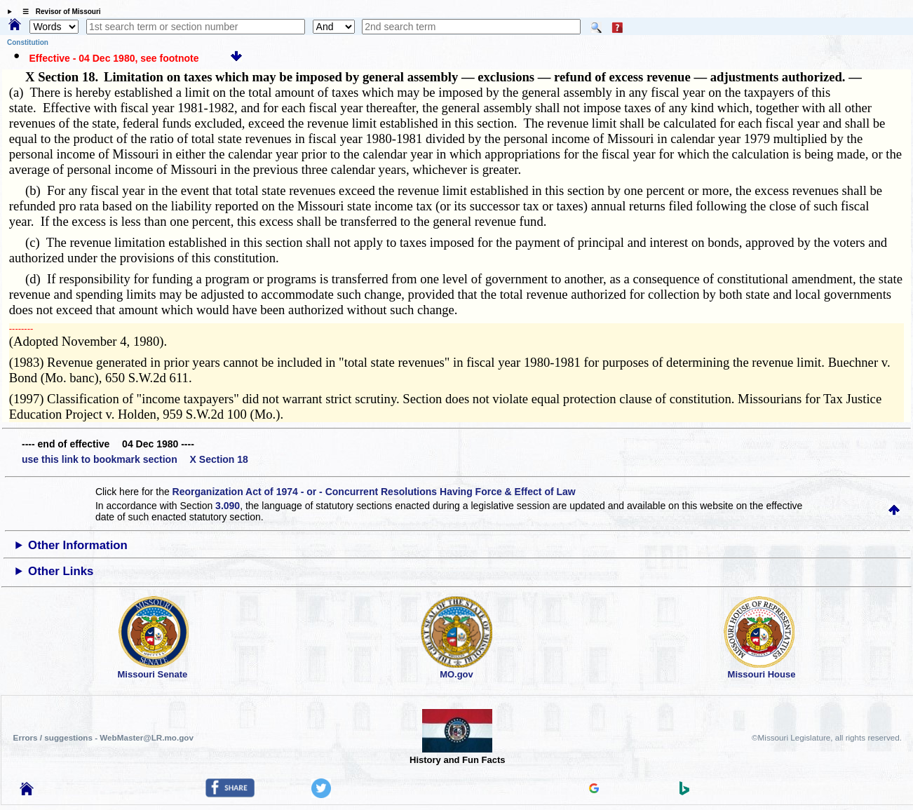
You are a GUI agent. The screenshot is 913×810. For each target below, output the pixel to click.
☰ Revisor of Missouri (58, 11)
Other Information (78, 545)
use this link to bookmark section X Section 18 (135, 459)
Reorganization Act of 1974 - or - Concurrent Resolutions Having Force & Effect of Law (374, 491)
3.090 (227, 505)
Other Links (60, 571)
